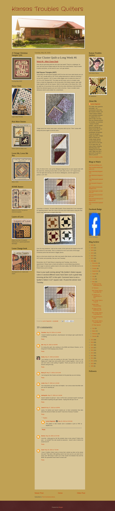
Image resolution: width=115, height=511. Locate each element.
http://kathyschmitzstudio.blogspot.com (96, 187)
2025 (92, 247)
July (93, 276)
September (95, 271)
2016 (92, 347)
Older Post (81, 493)
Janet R (43, 407)
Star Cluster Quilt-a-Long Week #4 (97, 313)
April (93, 328)
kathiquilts (44, 395)
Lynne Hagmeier (50, 421)
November (95, 266)
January (94, 336)
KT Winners (95, 288)
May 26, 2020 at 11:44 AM (54, 332)
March (94, 331)
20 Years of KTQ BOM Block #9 (96, 309)
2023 (92, 253)
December (95, 263)
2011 (92, 361)
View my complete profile (96, 157)
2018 (92, 342)
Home (60, 493)
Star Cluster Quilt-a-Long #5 (97, 301)
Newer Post (39, 493)
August (94, 273)
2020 (92, 261)
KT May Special (96, 325)
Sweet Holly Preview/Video (96, 305)
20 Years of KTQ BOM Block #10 (97, 284)
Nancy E (43, 372)
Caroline (43, 332)
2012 (92, 358)
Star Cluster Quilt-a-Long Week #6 (97, 291)
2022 (92, 255)
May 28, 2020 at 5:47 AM (52, 436)
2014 (92, 353)
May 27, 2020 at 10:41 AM (54, 372)
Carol (42, 449)
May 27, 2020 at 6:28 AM (52, 357)
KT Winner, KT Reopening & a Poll (96, 296)
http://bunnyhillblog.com (95, 165)
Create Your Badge (93, 237)
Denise (43, 436)
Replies (45, 418)
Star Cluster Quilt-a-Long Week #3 (97, 321)
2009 (92, 366)
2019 (92, 339)
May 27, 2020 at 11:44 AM (55, 395)
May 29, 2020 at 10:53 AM (65, 421)
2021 (92, 258)
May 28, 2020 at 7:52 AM (51, 449)
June (93, 279)
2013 (92, 355)
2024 (92, 250)
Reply (42, 339)
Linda (42, 383)
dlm (42, 344)
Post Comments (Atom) (48, 497)
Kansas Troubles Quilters (47, 9)
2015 (92, 350)
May (93, 281)
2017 (92, 345)
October (94, 268)
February (94, 333)
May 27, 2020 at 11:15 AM (52, 383)
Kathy (43, 357)
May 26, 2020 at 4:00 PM (51, 344)
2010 (92, 363)
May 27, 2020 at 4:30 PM (53, 407)
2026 (92, 245)
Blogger (61, 507)
